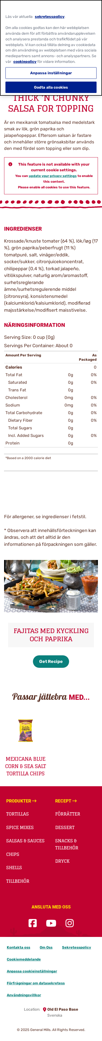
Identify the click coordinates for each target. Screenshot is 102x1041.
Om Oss (46, 947)
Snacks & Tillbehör (66, 844)
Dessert (65, 827)
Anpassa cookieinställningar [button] (32, 971)
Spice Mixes (20, 827)
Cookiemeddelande (24, 959)
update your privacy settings (53, 176)
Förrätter (67, 814)
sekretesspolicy (49, 14)
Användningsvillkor (24, 995)
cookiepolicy (24, 59)
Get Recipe (51, 661)
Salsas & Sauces (25, 841)
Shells (14, 867)
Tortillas (17, 814)
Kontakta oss (18, 947)
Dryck (62, 861)
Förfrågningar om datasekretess (36, 983)
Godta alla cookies (51, 85)
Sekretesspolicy (76, 947)
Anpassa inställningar (51, 71)
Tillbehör (17, 881)
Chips (12, 854)
